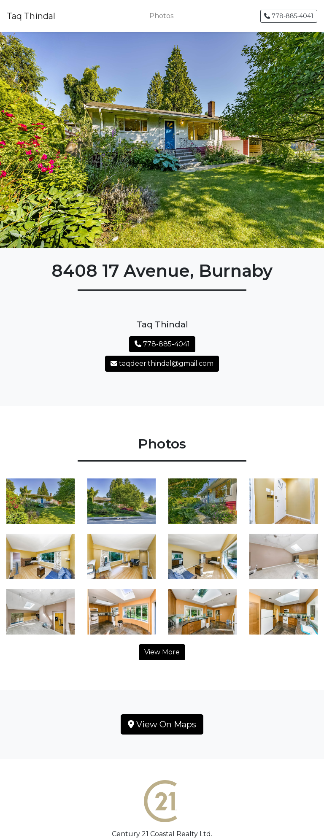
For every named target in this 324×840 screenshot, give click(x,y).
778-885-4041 (288, 16)
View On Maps (162, 724)
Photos (161, 16)
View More (162, 652)
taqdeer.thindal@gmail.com (162, 363)
